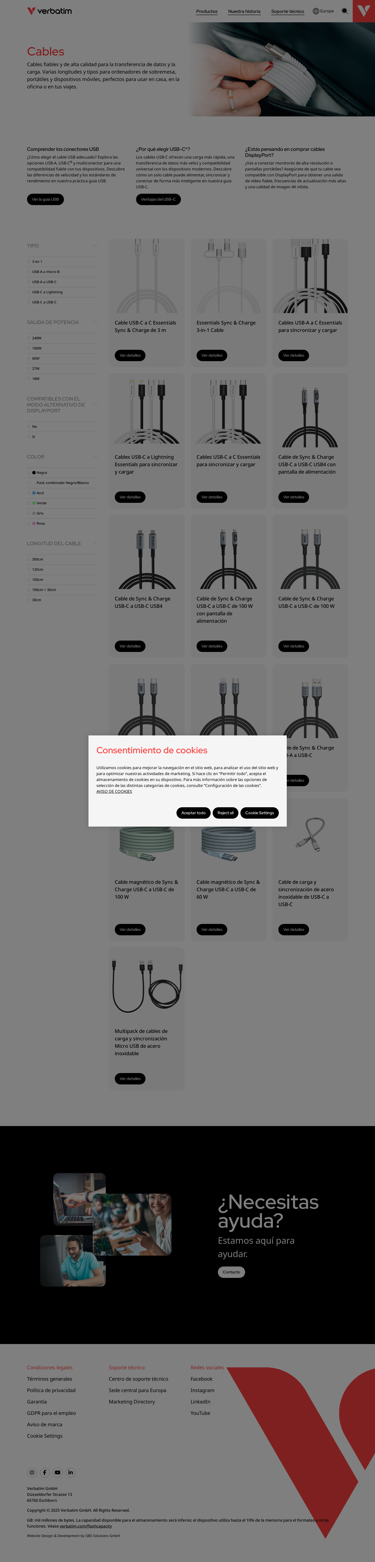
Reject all (225, 812)
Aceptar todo (193, 812)
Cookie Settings (259, 812)
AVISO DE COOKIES (114, 791)
